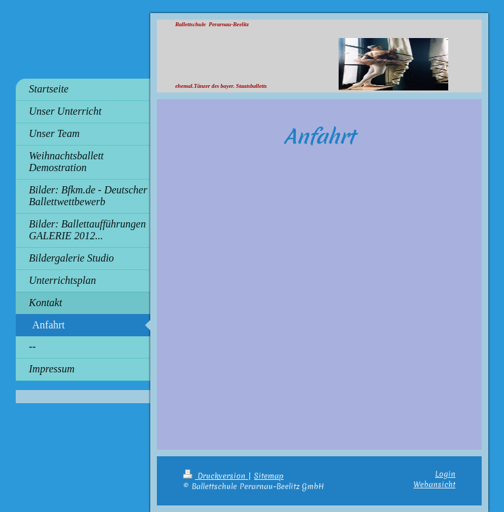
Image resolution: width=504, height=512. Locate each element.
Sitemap (269, 476)
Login (445, 474)
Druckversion (215, 476)
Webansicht (434, 484)
